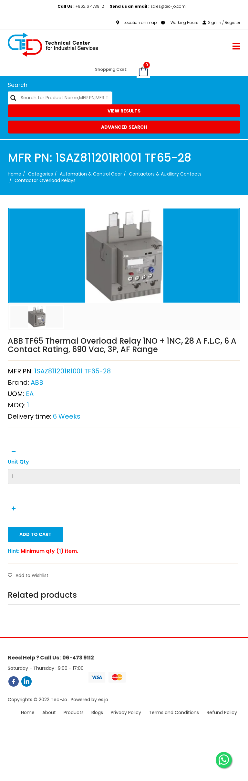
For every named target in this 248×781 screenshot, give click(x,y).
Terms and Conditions (174, 718)
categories (40, 174)
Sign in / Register (221, 22)
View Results (124, 111)
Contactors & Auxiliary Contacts (165, 174)
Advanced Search (124, 127)
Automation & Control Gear (91, 174)
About (49, 718)
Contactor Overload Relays (45, 180)
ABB (37, 396)
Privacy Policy (126, 718)
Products (74, 718)
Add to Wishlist (28, 589)
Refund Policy (222, 718)
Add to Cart (35, 548)
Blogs (97, 718)
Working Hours (179, 22)
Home (14, 174)
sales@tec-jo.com (148, 6)
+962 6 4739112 (81, 6)
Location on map (136, 22)
